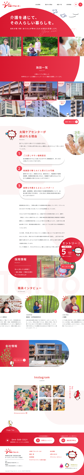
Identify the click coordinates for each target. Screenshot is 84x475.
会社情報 (38, 4)
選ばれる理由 (48, 4)
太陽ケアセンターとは (35, 451)
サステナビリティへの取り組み (37, 460)
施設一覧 (59, 4)
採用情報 (69, 4)
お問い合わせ (53, 454)
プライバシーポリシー (56, 457)
